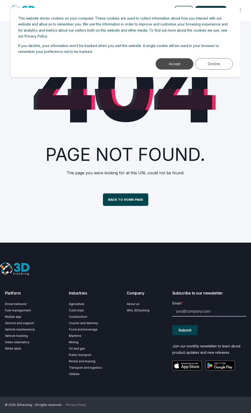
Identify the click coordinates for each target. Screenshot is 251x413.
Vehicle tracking (16, 336)
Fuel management (18, 310)
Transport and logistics (85, 367)
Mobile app (13, 317)
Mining (73, 342)
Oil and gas (77, 348)
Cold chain (76, 310)
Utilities (74, 374)
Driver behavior (16, 304)
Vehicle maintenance (20, 329)
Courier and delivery (83, 323)
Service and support (19, 323)
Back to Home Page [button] (125, 199)
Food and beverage (83, 329)
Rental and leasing (82, 361)
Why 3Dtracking (138, 310)
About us (133, 304)
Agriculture (76, 304)
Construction (78, 317)
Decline (214, 64)
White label (13, 348)
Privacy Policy (36, 36)
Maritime (75, 336)
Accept (174, 64)
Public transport (80, 355)
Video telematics (17, 342)
